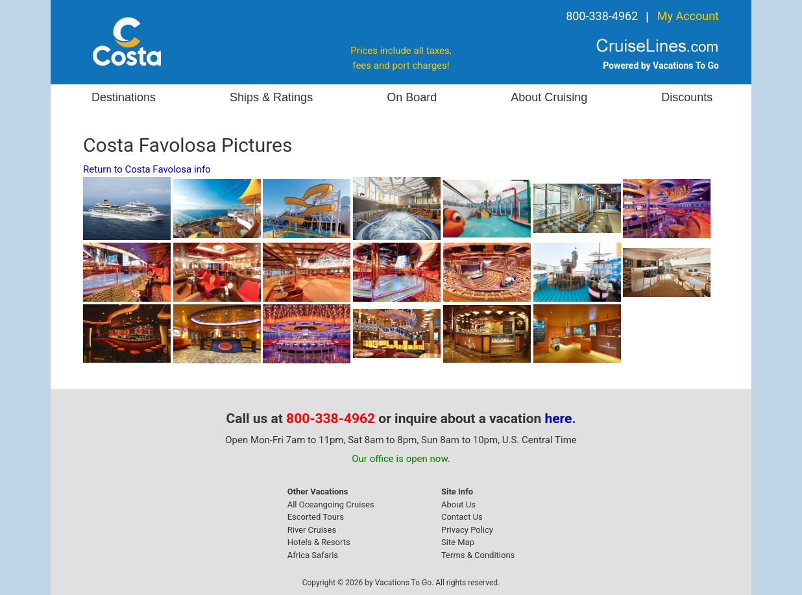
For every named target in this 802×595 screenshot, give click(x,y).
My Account (688, 16)
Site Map (457, 542)
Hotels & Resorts (318, 542)
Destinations (123, 97)
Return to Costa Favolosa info (147, 169)
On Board (412, 97)
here (558, 418)
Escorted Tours (315, 517)
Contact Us (462, 517)
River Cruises (311, 530)
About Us (458, 504)
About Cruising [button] (549, 97)
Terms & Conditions (478, 555)
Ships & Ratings (271, 97)
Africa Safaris (312, 555)
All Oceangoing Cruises (330, 504)
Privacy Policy (467, 530)
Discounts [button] (686, 97)
